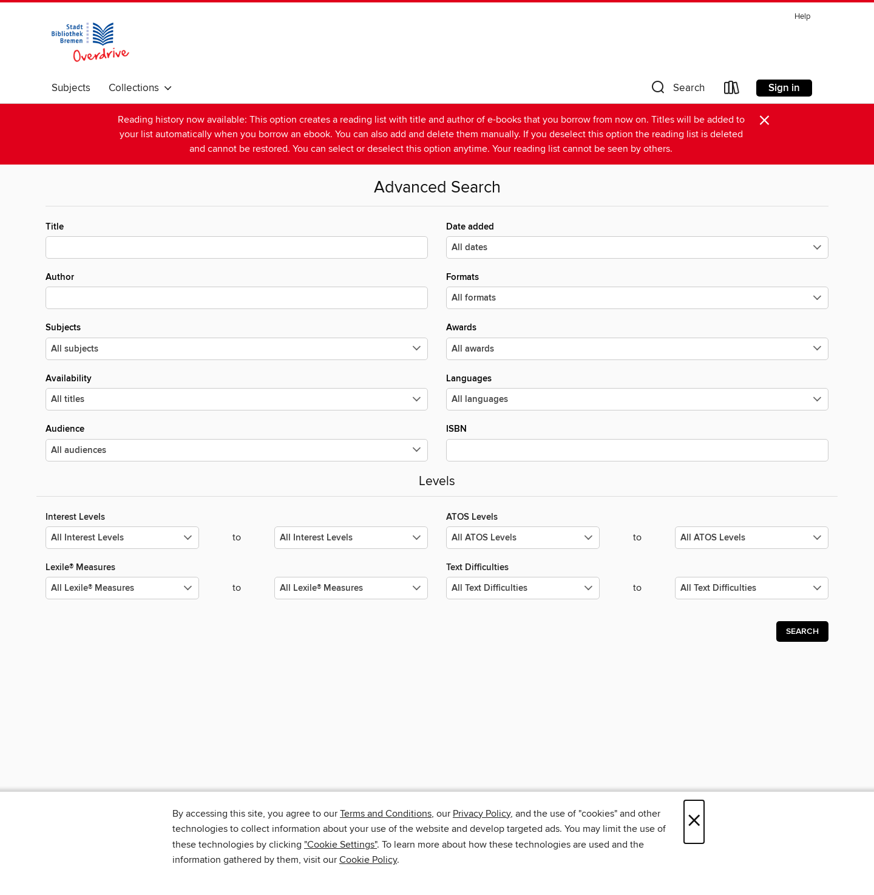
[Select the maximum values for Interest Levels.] (351, 537)
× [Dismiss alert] (764, 120)
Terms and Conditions (386, 814)
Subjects (71, 88)
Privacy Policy (481, 814)
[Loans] (732, 90)
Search (802, 631)
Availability (237, 391)
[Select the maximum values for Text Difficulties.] (751, 588)
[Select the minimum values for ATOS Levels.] (523, 537)
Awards (637, 340)
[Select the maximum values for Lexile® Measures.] (351, 588)
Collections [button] (140, 88)
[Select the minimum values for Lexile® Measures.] (122, 588)
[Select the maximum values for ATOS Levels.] (751, 537)
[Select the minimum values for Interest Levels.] (122, 537)
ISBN (637, 442)
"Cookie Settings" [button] (340, 845)
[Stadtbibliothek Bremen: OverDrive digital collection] (90, 42)
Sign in (784, 88)
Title (237, 240)
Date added (637, 240)
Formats (637, 290)
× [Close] (694, 821)
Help (802, 16)
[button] (677, 90)
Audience (237, 442)
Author (237, 290)
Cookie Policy (368, 860)
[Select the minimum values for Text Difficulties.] (523, 588)
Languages (637, 391)
